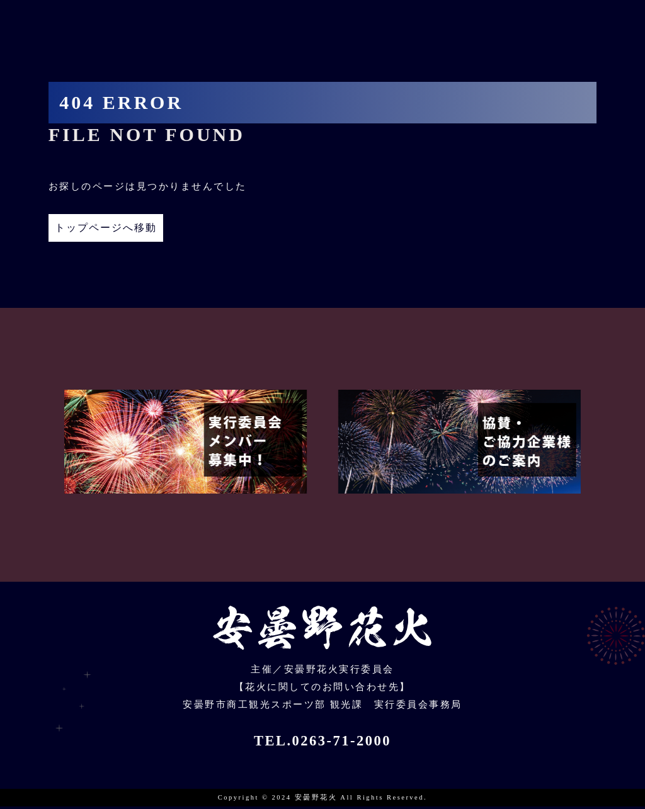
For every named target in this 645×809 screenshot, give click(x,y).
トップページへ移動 (120, 228)
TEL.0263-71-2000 (322, 743)
